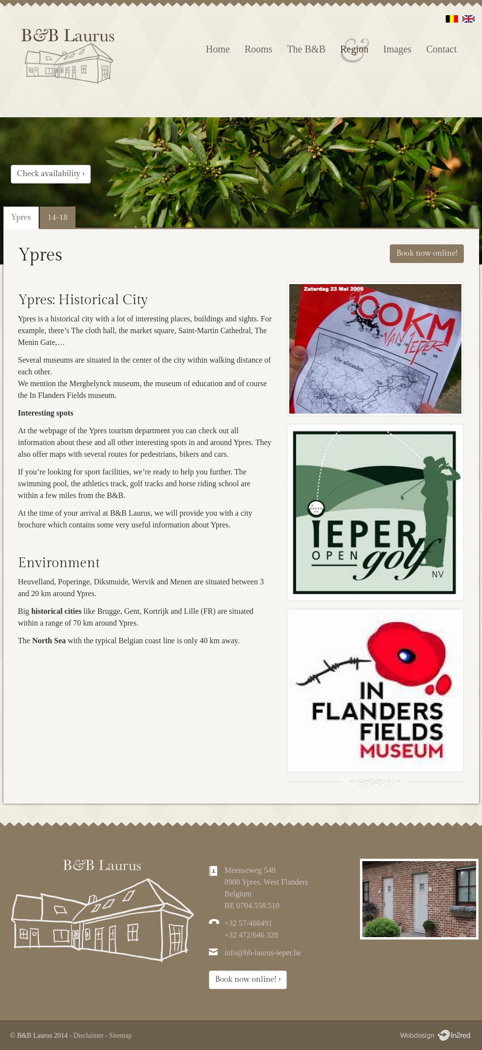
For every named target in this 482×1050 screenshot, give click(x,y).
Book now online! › (248, 979)
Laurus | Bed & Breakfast (68, 59)
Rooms (259, 49)
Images (397, 49)
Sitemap (120, 1035)
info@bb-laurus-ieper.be (263, 952)
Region (354, 49)
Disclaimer (88, 1035)
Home (218, 49)
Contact (441, 49)
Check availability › (51, 174)
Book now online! (426, 253)
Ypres (21, 217)
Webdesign (435, 1035)
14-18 (58, 217)
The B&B (306, 49)
